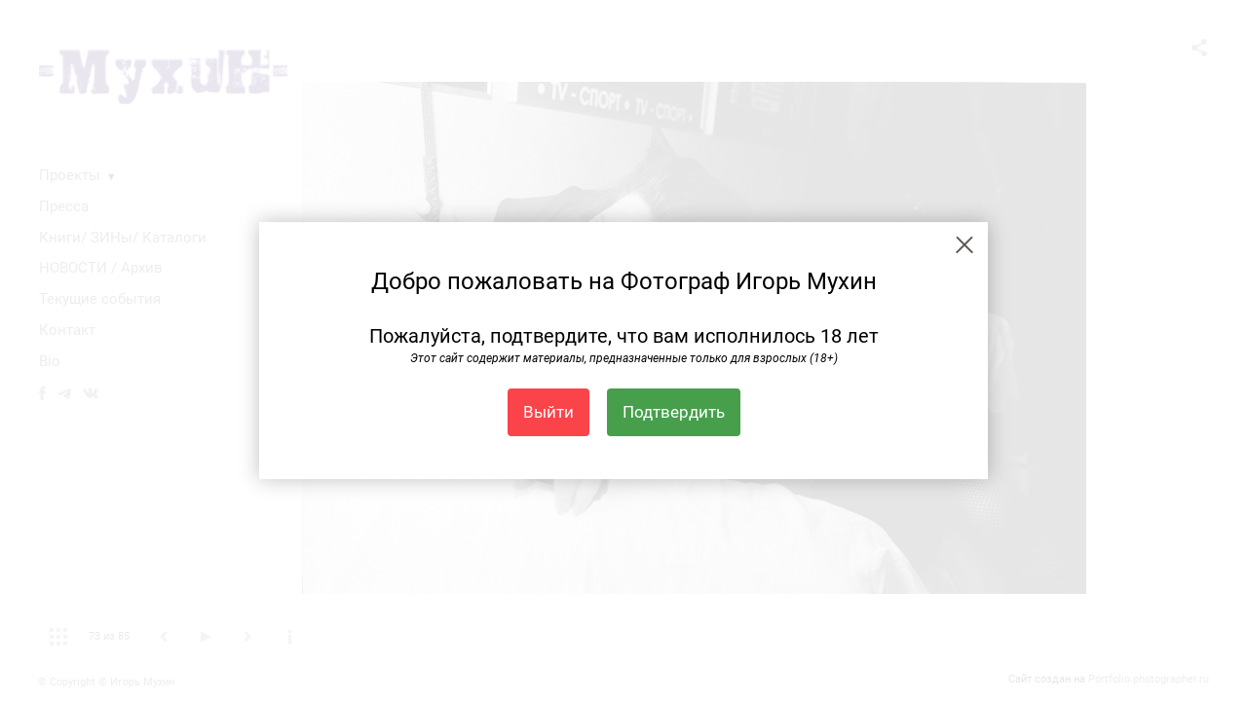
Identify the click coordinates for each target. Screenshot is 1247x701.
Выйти (548, 412)
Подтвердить (674, 412)
